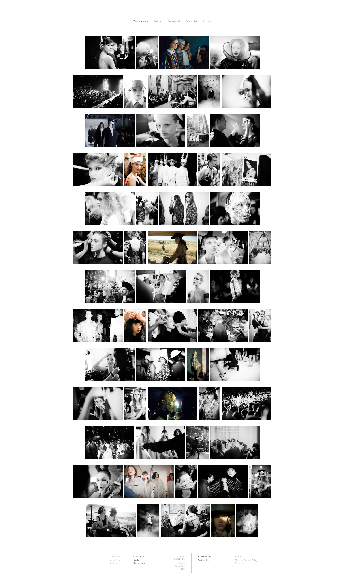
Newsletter (115, 560)
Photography (157, 14)
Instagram (115, 563)
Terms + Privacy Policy (246, 560)
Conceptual (174, 21)
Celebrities (191, 21)
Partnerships (204, 560)
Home (137, 14)
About (213, 14)
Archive (207, 21)
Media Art (181, 14)
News (199, 14)
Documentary (140, 21)
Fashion (158, 21)
